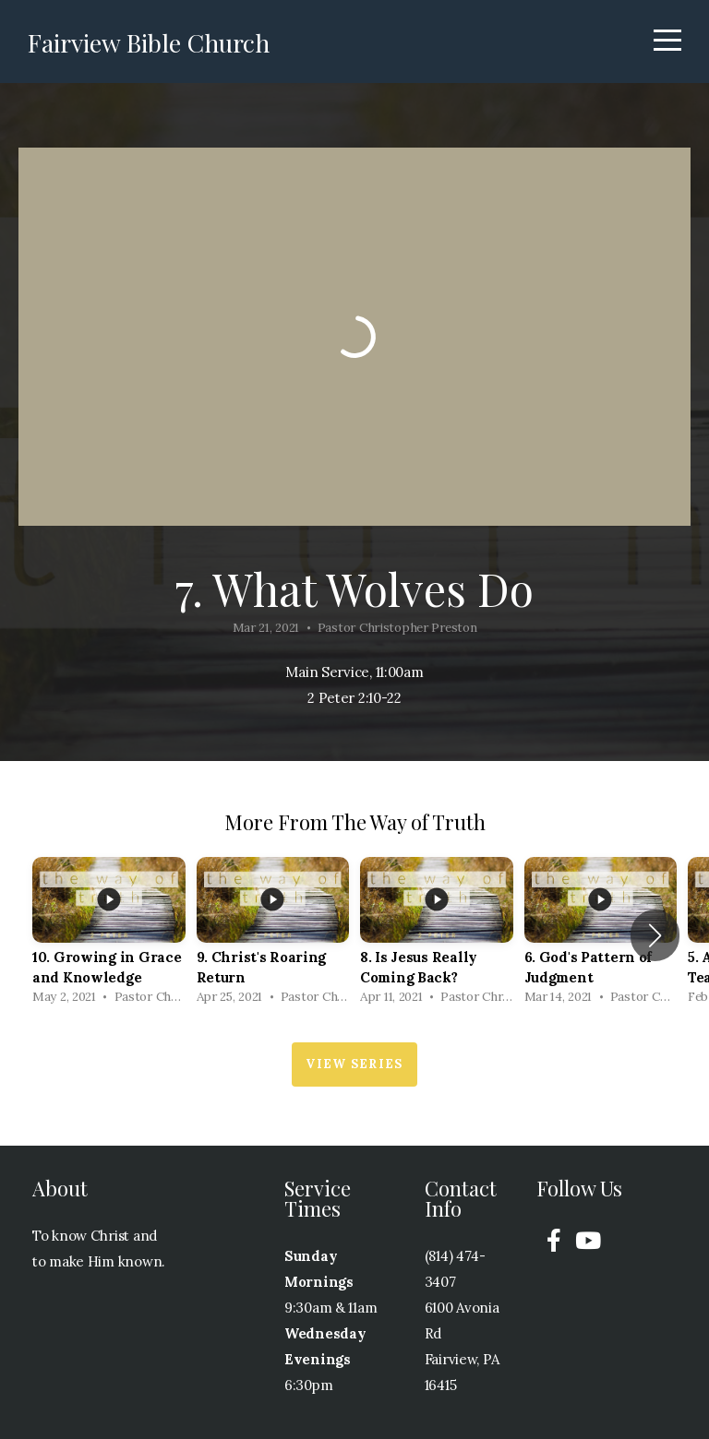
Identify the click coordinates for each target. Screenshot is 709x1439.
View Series (354, 1064)
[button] (655, 935)
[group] (109, 936)
